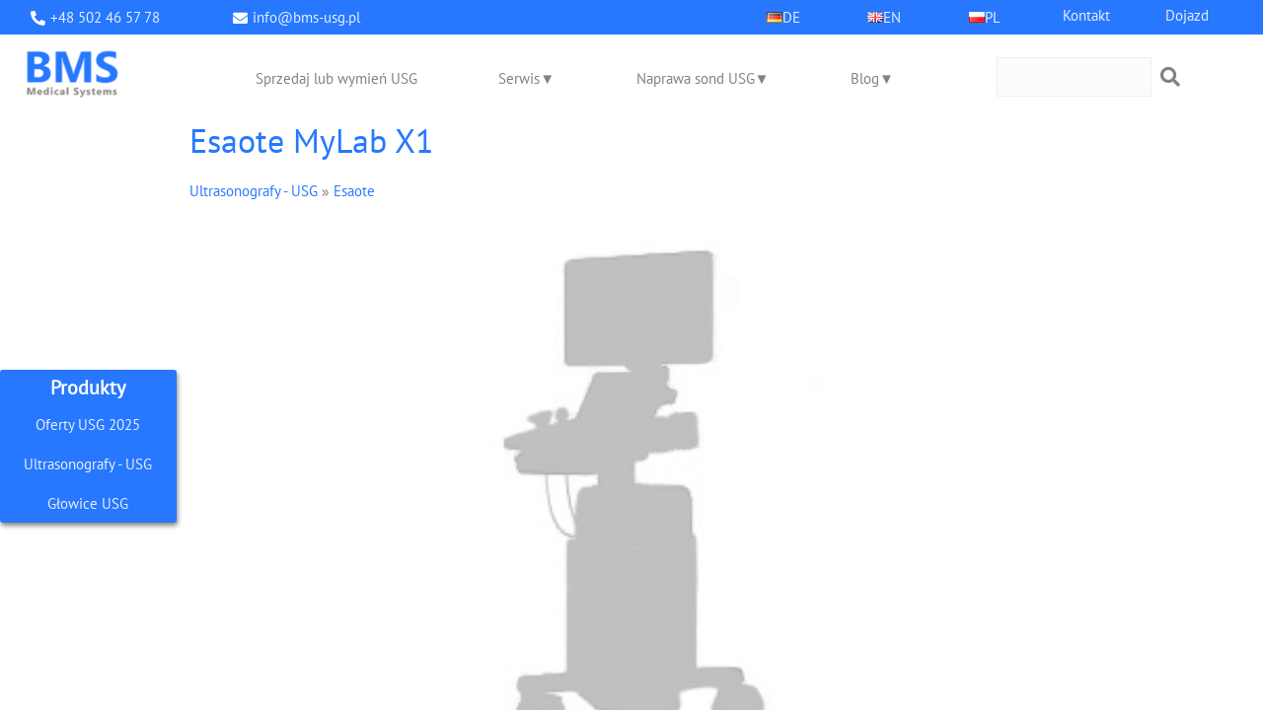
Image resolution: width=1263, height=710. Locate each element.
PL (993, 17)
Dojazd (1187, 15)
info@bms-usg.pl (306, 17)
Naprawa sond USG (695, 78)
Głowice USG (87, 503)
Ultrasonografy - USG (88, 464)
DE (791, 17)
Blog (865, 78)
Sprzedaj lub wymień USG (336, 78)
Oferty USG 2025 (88, 424)
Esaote (354, 190)
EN (892, 17)
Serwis (519, 78)
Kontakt (1086, 15)
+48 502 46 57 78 (105, 17)
